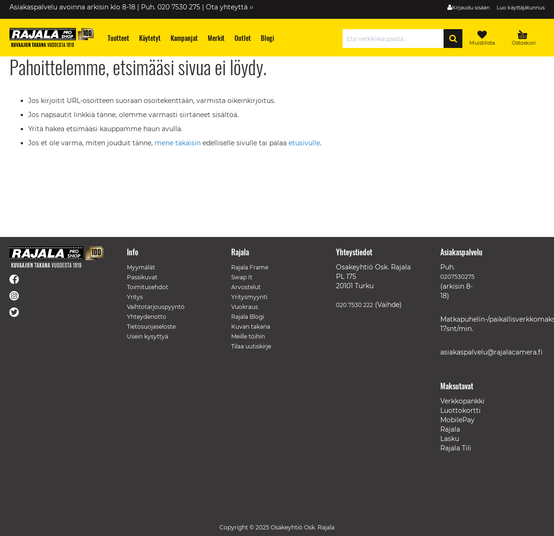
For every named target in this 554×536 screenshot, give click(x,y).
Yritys (135, 296)
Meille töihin (248, 336)
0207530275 (457, 276)
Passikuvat (142, 277)
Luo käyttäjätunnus (521, 7)
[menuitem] (118, 37)
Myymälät (141, 267)
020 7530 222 (354, 304)
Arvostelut (246, 287)
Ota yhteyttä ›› (229, 7)
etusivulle (304, 143)
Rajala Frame (249, 267)
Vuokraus (244, 306)
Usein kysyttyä (147, 336)
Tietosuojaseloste (151, 326)
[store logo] (51, 37)
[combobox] (395, 38)
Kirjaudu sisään (471, 7)
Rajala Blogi (247, 316)
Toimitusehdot (147, 287)
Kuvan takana (250, 326)
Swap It (241, 277)
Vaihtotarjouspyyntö (156, 306)
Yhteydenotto (146, 316)
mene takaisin (179, 143)
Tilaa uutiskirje (251, 346)
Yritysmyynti (249, 296)
